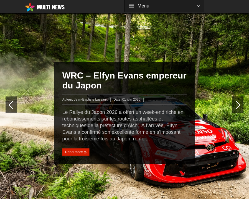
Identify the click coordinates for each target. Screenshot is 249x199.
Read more (76, 152)
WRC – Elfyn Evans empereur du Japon (124, 80)
